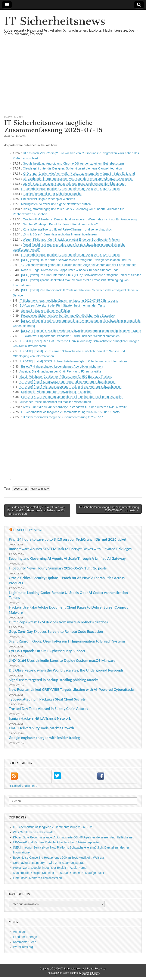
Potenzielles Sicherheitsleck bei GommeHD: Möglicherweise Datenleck (68, 315)
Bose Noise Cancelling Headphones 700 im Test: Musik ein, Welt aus (59, 857)
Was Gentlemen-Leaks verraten (34, 832)
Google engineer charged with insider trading (44, 737)
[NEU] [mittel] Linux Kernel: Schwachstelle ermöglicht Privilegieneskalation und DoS (76, 260)
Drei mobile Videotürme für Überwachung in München (56, 392)
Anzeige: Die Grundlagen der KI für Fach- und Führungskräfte (60, 371)
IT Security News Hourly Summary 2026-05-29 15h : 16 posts (58, 568)
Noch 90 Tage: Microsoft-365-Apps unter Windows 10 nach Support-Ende (70, 270)
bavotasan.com (90, 972)
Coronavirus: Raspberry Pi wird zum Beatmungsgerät (48, 862)
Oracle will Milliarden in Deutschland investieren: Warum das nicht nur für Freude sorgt (80, 219)
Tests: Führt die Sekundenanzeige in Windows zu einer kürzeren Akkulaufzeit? (75, 407)
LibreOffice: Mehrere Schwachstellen (37, 878)
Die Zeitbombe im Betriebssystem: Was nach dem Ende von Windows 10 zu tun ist (78, 178)
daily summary (13, 117)
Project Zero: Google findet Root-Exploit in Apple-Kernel (50, 867)
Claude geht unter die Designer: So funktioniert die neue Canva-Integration (72, 168)
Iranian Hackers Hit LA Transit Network (40, 718)
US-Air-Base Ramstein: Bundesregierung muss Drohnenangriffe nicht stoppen (74, 183)
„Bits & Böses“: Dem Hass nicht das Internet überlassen (60, 234)
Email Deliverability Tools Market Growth (41, 728)
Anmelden (20, 931)
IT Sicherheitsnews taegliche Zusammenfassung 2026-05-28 (53, 827)
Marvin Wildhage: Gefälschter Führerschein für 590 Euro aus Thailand (65, 376)
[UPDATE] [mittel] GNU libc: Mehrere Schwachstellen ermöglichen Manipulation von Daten (81, 331)
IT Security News (28, 530)
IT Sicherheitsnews (54, 21)
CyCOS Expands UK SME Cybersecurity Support (47, 651)
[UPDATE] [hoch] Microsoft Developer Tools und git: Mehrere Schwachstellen (70, 386)
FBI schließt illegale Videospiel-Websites (48, 199)
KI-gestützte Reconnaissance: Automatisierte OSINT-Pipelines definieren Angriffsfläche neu (73, 837)
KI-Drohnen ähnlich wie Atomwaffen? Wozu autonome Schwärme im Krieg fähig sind (79, 173)
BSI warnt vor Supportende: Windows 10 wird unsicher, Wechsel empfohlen (69, 336)
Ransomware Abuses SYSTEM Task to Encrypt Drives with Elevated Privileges (70, 549)
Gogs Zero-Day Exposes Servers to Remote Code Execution (56, 631)
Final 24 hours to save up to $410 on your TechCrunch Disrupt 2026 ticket (67, 539)
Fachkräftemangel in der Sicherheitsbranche (52, 193)
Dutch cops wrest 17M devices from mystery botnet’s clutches (58, 622)
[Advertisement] (73, 81)
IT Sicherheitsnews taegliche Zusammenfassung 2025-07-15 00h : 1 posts (70, 412)
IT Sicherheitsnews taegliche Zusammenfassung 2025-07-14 (63, 417)
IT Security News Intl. (23, 786)
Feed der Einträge (25, 937)
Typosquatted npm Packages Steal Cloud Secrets (47, 699)
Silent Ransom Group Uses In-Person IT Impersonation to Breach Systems (67, 641)
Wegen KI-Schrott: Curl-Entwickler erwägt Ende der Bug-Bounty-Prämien (71, 239)
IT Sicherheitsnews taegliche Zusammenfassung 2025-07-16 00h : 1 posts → (109, 508)
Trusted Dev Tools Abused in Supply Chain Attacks (48, 708)
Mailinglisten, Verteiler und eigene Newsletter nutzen (56, 204)
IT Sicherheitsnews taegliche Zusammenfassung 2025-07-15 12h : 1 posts (70, 254)
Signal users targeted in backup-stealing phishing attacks (53, 680)
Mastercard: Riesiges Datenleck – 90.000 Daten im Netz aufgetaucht (58, 873)
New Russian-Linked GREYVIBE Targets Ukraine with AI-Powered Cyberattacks (71, 689)
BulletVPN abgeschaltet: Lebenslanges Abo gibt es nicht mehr (62, 366)
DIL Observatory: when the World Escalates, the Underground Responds (66, 670)
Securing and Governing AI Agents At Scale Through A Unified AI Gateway (67, 558)
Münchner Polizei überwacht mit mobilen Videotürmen (55, 402)
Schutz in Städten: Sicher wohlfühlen (45, 310)
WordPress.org (23, 947)
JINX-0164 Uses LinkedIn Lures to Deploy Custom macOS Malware (62, 660)
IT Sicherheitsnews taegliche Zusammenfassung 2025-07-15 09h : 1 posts (68, 300)
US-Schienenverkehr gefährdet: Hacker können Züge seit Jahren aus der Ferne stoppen (77, 265)
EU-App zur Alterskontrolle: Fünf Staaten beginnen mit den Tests (62, 305)
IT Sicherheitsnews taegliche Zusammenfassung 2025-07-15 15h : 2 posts (70, 189)
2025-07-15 (20, 488)
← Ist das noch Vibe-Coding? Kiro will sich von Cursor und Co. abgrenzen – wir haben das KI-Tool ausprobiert (36, 510)
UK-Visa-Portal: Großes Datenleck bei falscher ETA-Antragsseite (56, 842)
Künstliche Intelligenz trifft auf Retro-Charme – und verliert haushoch (68, 229)
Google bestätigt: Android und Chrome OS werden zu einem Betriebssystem (73, 163)
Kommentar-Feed (24, 942)
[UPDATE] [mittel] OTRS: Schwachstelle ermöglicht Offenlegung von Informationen (74, 361)
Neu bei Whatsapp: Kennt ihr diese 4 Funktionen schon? (60, 224)
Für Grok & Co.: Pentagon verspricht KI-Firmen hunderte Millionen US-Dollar (72, 396)
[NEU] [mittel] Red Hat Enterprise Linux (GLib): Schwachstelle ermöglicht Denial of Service (81, 275)
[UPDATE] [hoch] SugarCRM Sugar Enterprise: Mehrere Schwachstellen (67, 381)
